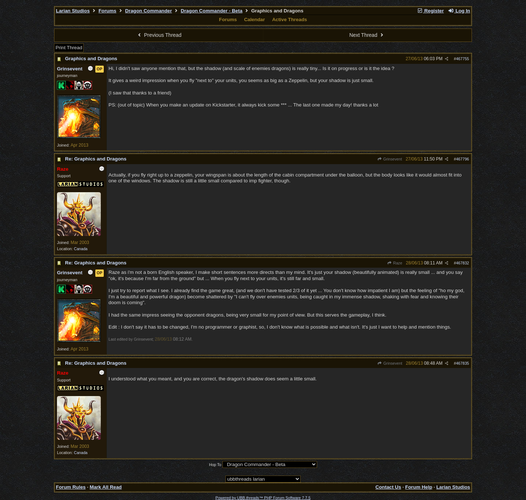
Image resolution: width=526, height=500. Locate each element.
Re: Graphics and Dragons (95, 159)
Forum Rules (70, 487)
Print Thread (69, 47)
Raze (394, 263)
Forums (108, 10)
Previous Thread (159, 35)
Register (430, 10)
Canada (80, 249)
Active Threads (289, 19)
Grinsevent (389, 159)
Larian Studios (73, 10)
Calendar (254, 19)
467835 (462, 363)
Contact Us (388, 487)
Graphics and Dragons (91, 58)
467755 (462, 59)
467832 (462, 263)
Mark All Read (106, 487)
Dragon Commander (148, 10)
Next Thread (367, 35)
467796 (462, 159)
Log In (459, 10)
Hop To (215, 464)
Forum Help (418, 487)
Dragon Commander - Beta (212, 10)
